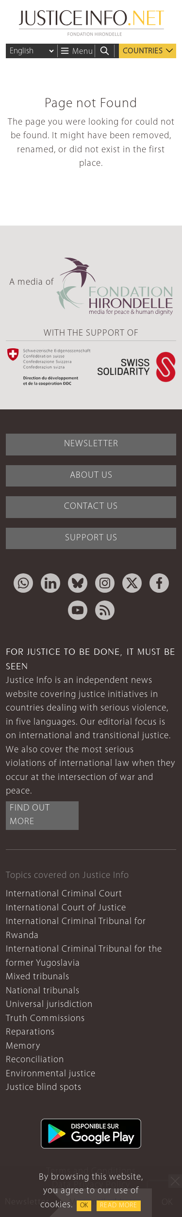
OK (84, 1205)
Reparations (30, 1032)
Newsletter (91, 444)
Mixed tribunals (37, 977)
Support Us (91, 538)
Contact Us (91, 506)
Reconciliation (35, 1060)
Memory (23, 1046)
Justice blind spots (44, 1087)
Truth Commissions (45, 1018)
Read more (118, 1205)
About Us (91, 475)
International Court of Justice (66, 908)
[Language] (31, 51)
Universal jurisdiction (49, 1004)
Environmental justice (51, 1074)
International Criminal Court (64, 894)
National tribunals (43, 991)
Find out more (30, 815)
